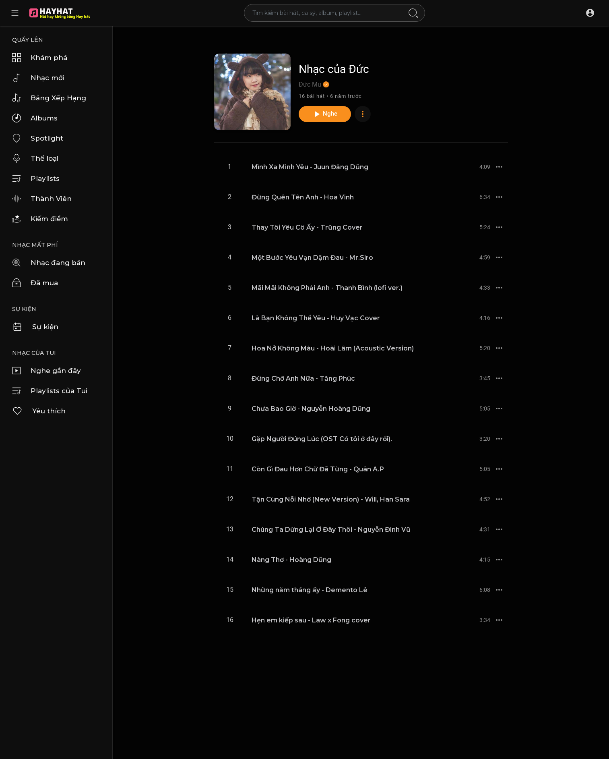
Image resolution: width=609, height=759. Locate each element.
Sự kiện (35, 326)
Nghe (325, 114)
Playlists (36, 178)
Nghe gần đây (46, 370)
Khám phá (39, 57)
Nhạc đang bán (48, 262)
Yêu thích (39, 411)
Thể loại (35, 158)
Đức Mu (314, 84)
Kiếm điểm (40, 218)
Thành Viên (42, 198)
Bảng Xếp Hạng (49, 97)
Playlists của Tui (49, 390)
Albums (35, 118)
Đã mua (35, 282)
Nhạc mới (38, 77)
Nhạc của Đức (334, 69)
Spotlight (37, 138)
